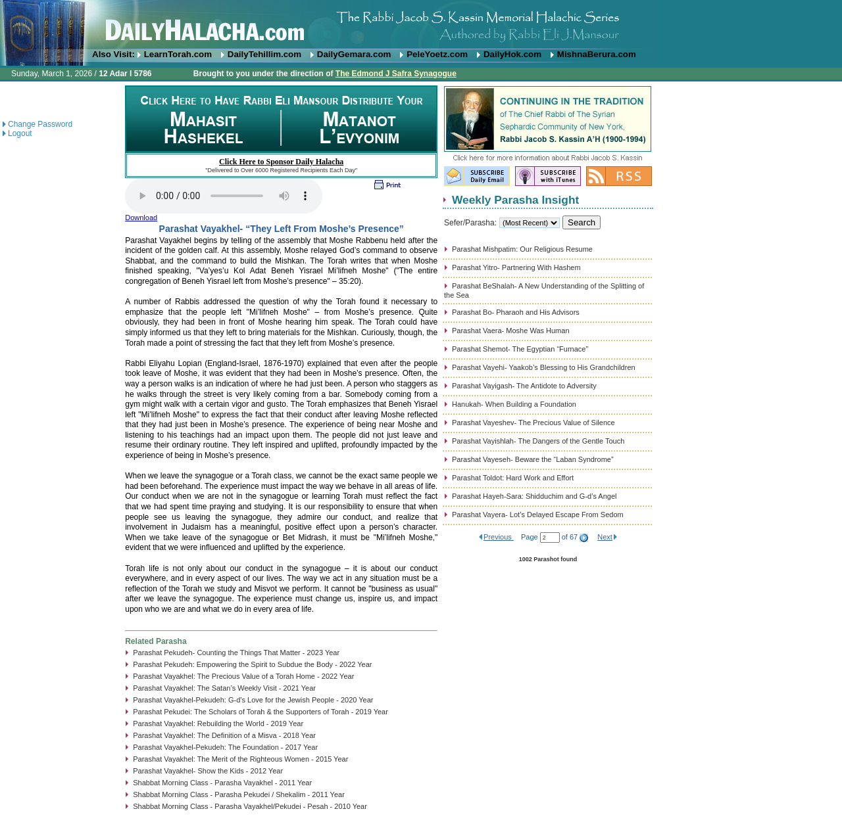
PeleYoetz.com (437, 54)
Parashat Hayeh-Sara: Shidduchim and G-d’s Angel (534, 496)
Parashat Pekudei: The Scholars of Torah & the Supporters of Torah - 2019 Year (260, 712)
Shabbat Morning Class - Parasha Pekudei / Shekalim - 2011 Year (239, 794)
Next (604, 537)
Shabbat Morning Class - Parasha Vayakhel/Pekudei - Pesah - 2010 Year (250, 806)
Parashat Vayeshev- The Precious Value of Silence (533, 422)
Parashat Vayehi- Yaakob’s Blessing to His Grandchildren (543, 367)
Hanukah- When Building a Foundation (514, 404)
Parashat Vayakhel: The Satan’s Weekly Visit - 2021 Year (224, 688)
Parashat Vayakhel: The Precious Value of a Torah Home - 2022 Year (243, 676)
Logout (20, 133)
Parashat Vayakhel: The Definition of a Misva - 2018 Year (224, 735)
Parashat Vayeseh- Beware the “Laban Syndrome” (533, 459)
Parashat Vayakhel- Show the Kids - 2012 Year (208, 771)
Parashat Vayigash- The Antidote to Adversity (524, 386)
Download (141, 217)
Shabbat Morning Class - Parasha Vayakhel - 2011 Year (222, 783)
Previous (498, 537)
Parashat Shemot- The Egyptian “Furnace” (520, 349)
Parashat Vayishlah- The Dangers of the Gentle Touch (538, 441)
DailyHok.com (512, 54)
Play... (223, 196)
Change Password (40, 124)
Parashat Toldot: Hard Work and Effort (513, 478)
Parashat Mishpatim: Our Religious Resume (522, 249)
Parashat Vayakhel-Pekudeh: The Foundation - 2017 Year (225, 747)
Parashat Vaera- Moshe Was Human (511, 330)
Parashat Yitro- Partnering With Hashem (516, 267)
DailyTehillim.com (264, 54)
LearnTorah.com (178, 54)
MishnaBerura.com (596, 54)
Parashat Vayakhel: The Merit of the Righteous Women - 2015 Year (240, 759)
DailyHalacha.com (421, 24)
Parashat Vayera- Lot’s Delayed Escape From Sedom (538, 514)
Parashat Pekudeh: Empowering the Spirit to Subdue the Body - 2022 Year (252, 664)
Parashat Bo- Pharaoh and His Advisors (516, 312)
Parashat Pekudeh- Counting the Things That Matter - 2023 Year (236, 652)
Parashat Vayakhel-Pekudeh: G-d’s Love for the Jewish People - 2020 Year (253, 700)
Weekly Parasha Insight (515, 199)
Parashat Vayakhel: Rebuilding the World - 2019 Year (218, 723)
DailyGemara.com (354, 54)
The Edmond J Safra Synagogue (396, 73)
